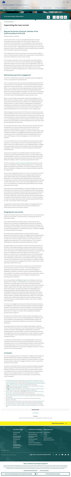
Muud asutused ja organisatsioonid (17, 436)
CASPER (45, 436)
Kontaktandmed (16, 439)
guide (21, 280)
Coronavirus (36, 413)
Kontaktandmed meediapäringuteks (17, 445)
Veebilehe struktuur (5, 450)
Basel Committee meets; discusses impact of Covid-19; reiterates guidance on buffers (26, 386)
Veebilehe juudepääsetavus (34, 442)
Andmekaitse (31, 440)
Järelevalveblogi (19, 10)
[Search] (57, 2)
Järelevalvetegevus (25, 8)
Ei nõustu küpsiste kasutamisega (53, 473)
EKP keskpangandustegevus (61, 8)
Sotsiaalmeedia (16, 447)
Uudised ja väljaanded (47, 8)
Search (64, 2)
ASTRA (45, 434)
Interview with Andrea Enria (12, 398)
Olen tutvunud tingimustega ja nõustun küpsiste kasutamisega (18, 473)
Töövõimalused (16, 432)
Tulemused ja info (36, 8)
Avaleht (4, 10)
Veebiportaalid (47, 432)
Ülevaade (5, 8)
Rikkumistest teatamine (49, 439)
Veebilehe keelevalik (32, 439)
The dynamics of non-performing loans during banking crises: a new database (25, 392)
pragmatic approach (21, 163)
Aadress (15, 440)
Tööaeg (14, 442)
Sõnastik (15, 434)
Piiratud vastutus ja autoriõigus (35, 432)
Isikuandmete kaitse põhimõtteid (30, 470)
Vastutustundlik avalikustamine (35, 444)
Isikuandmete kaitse (32, 434)
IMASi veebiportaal (48, 438)
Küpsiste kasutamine (44, 470)
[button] (66, 2)
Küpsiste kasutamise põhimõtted (33, 436)
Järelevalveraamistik (14, 8)
